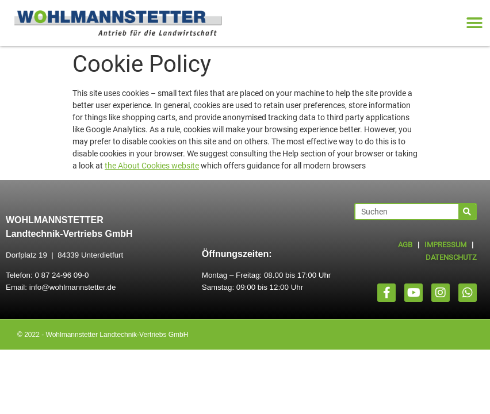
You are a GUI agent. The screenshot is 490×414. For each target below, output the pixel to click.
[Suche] (467, 211)
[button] (474, 23)
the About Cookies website (152, 165)
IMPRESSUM (445, 244)
